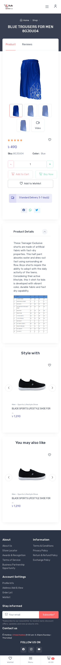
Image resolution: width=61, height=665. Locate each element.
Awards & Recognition (14, 554)
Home (24, 20)
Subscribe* (49, 613)
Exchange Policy (41, 559)
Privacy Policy (40, 549)
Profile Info (8, 582)
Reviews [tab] (27, 44)
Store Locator (9, 549)
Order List (7, 591)
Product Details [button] (24, 231)
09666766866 (18, 634)
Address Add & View (12, 587)
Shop (35, 20)
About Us (7, 545)
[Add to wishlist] (49, 140)
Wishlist (6, 596)
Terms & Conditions (43, 545)
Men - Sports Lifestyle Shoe (25, 404)
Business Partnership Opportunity (13, 566)
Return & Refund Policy (45, 554)
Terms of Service (11, 559)
